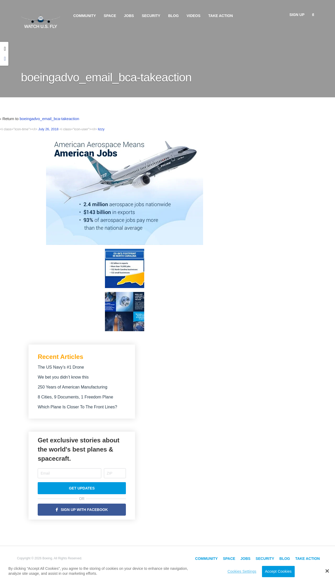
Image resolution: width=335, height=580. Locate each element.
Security (151, 16)
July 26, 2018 (48, 129)
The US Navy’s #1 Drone (61, 367)
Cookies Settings (241, 571)
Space (110, 16)
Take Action (220, 16)
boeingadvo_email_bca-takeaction (49, 118)
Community (84, 16)
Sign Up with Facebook (84, 510)
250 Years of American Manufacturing (72, 387)
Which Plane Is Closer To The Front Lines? (77, 407)
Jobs (129, 16)
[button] (327, 570)
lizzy (101, 129)
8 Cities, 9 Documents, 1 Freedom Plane (75, 397)
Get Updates (82, 488)
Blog (173, 16)
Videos (193, 16)
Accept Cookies (278, 571)
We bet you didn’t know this (63, 377)
